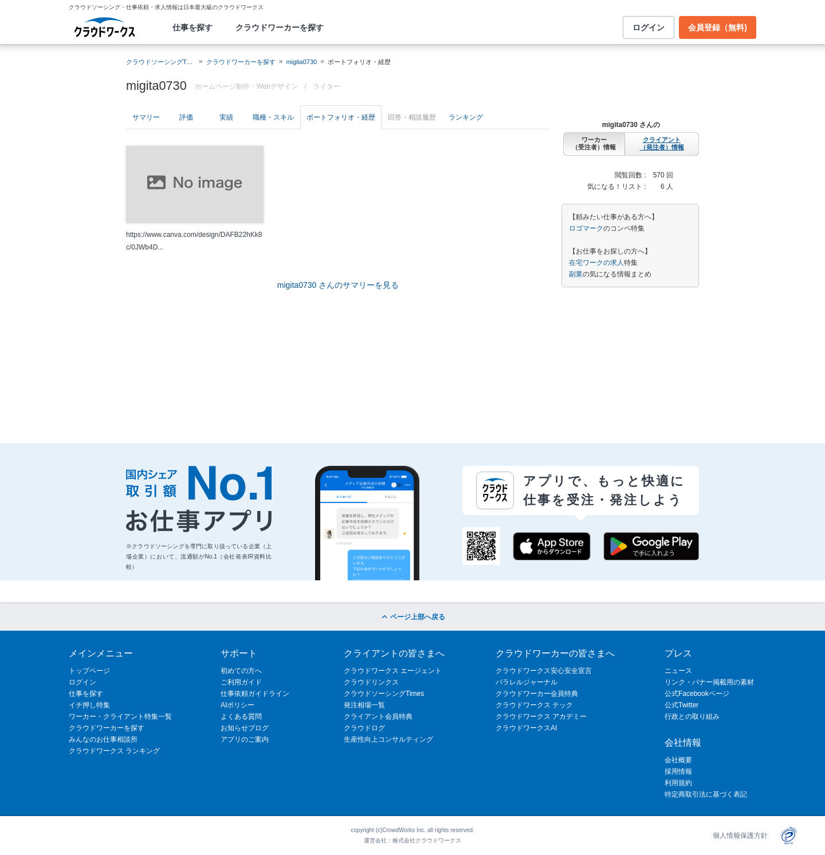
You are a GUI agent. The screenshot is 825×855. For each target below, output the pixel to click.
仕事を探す (192, 27)
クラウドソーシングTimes (384, 694)
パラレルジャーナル (526, 682)
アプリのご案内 (245, 739)
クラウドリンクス (371, 682)
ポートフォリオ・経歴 (341, 117)
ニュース (678, 671)
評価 (186, 117)
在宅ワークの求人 (596, 263)
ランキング (466, 117)
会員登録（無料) (717, 27)
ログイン (648, 27)
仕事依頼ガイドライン (255, 694)
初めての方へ (241, 671)
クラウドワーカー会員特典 (537, 694)
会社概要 (678, 760)
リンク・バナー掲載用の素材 (709, 682)
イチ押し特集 (89, 705)
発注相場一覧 (364, 705)
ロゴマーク (586, 228)
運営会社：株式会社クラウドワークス (412, 840)
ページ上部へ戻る (412, 617)
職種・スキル (273, 117)
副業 (576, 274)
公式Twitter (681, 705)
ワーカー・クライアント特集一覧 (120, 716)
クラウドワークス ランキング (114, 751)
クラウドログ (364, 728)
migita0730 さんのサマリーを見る (338, 285)
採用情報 (678, 771)
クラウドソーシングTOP (160, 61)
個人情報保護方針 (740, 835)
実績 (226, 117)
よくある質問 (241, 716)
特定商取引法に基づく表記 (706, 794)
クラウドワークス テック (534, 705)
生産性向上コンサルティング (388, 739)
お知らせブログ (245, 728)
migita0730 (301, 61)
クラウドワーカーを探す (279, 27)
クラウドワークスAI (526, 728)
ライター (326, 86)
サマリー (146, 117)
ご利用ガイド (241, 682)
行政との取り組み (692, 716)
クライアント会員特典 (378, 716)
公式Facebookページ (697, 694)
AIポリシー (237, 705)
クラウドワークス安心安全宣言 (544, 671)
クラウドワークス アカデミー (541, 716)
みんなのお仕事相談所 (103, 739)
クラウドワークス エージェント (393, 671)
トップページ (89, 671)
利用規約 (678, 783)
